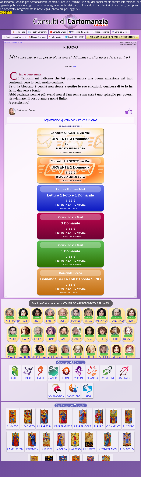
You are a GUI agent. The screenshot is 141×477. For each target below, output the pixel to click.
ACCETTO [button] (6, 12)
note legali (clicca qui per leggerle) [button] (58, 9)
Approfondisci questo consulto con (70, 120)
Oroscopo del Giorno (79, 32)
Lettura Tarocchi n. (14, 42)
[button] (70, 141)
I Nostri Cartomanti (37, 32)
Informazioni (55, 37)
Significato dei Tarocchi (14, 37)
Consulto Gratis (58, 32)
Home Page (18, 32)
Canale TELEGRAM (74, 37)
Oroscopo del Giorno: (70, 362)
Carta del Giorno (120, 32)
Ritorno (70, 47)
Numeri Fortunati (37, 37)
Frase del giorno (100, 32)
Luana (74, 66)
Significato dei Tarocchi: (70, 405)
